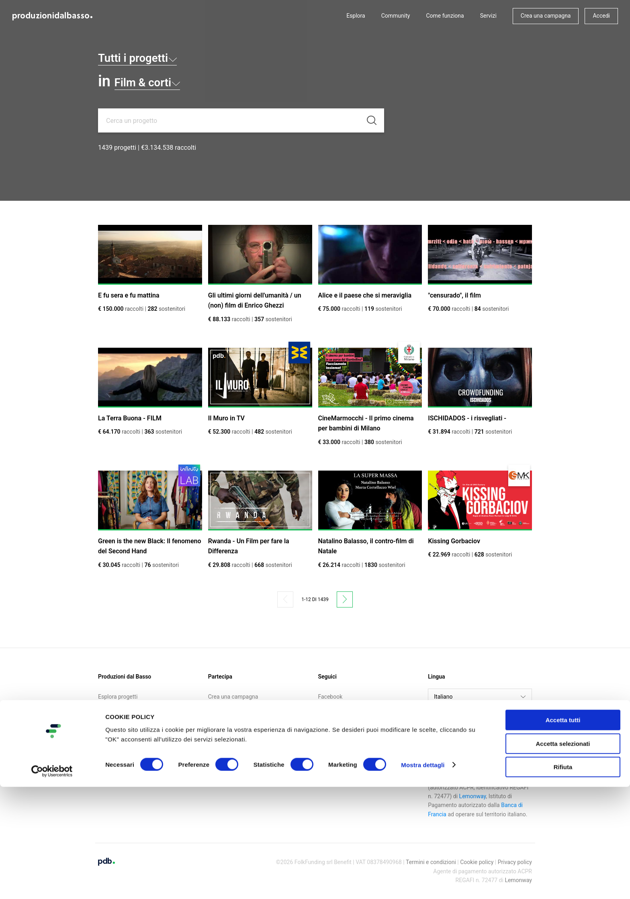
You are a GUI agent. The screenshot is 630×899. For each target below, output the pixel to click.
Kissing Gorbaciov (454, 541)
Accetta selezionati (563, 855)
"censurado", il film (454, 295)
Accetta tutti (563, 832)
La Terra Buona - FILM (130, 418)
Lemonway (472, 796)
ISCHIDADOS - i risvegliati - (467, 418)
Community (395, 15)
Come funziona (445, 15)
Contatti (108, 737)
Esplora (355, 15)
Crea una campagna (546, 15)
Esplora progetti (117, 696)
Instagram (331, 717)
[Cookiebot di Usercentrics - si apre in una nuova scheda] (52, 883)
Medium (328, 727)
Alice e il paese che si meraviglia (365, 295)
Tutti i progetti (152, 56)
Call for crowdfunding (125, 727)
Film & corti (160, 81)
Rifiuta (563, 879)
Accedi (601, 15)
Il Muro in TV (226, 418)
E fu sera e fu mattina (129, 295)
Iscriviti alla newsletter (236, 717)
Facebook (330, 696)
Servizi (488, 15)
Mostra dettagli (422, 877)
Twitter (326, 706)
